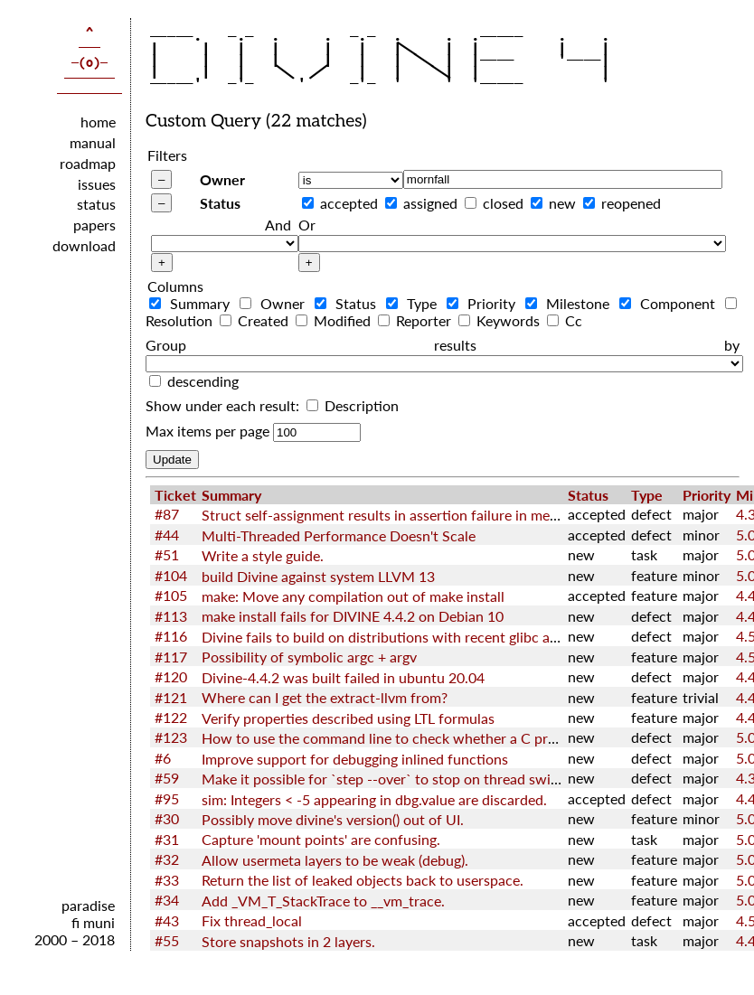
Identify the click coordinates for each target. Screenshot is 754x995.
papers (94, 224)
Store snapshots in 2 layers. (288, 941)
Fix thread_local (252, 920)
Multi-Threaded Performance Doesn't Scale (339, 535)
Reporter (416, 320)
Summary (192, 303)
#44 (167, 534)
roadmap (88, 163)
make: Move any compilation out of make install (353, 596)
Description (352, 405)
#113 (171, 615)
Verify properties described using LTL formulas (348, 718)
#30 (167, 818)
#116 (171, 635)
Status (220, 202)
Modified (335, 320)
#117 (171, 656)
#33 (167, 879)
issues (97, 183)
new (562, 202)
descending (203, 381)
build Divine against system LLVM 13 (318, 576)
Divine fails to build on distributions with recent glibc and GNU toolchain (433, 636)
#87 (167, 513)
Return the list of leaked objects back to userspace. (362, 879)
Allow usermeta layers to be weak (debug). (335, 859)
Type (414, 303)
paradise (88, 905)
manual (93, 142)
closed (503, 202)
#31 (167, 839)
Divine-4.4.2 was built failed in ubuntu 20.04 (343, 677)
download (84, 245)
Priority (484, 303)
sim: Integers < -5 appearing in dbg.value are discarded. (374, 799)
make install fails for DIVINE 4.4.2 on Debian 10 (353, 615)
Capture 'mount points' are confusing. (321, 839)
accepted (349, 202)
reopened (631, 202)
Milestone (570, 303)
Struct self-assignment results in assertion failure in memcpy (393, 514)
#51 (167, 554)
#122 (171, 717)
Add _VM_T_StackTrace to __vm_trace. (323, 900)
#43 (167, 920)
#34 (167, 899)
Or (307, 224)
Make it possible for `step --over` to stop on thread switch (386, 778)
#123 (171, 737)
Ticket (175, 494)
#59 (167, 777)
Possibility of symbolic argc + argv (309, 656)
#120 (171, 676)
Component (670, 303)
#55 (167, 940)
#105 (171, 595)
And (278, 224)
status (96, 203)
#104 (171, 575)
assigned (430, 202)
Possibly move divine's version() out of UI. (333, 819)
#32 (167, 859)
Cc (564, 320)
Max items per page (207, 430)
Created (256, 320)
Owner (222, 179)
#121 (171, 697)
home (98, 121)
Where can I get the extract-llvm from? (325, 697)
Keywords (500, 320)
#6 (163, 757)
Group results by (443, 344)
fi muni (93, 922)
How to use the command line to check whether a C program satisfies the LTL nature (469, 737)
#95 (167, 798)
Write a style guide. (263, 555)
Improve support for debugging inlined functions (355, 758)
